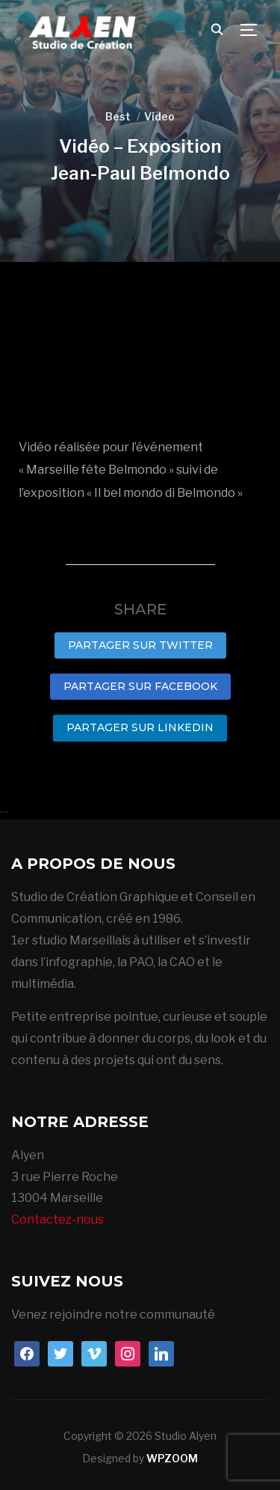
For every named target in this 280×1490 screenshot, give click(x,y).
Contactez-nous (57, 1219)
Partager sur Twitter (140, 645)
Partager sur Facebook (140, 686)
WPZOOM (172, 1458)
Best (118, 116)
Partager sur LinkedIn (140, 727)
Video (159, 116)
